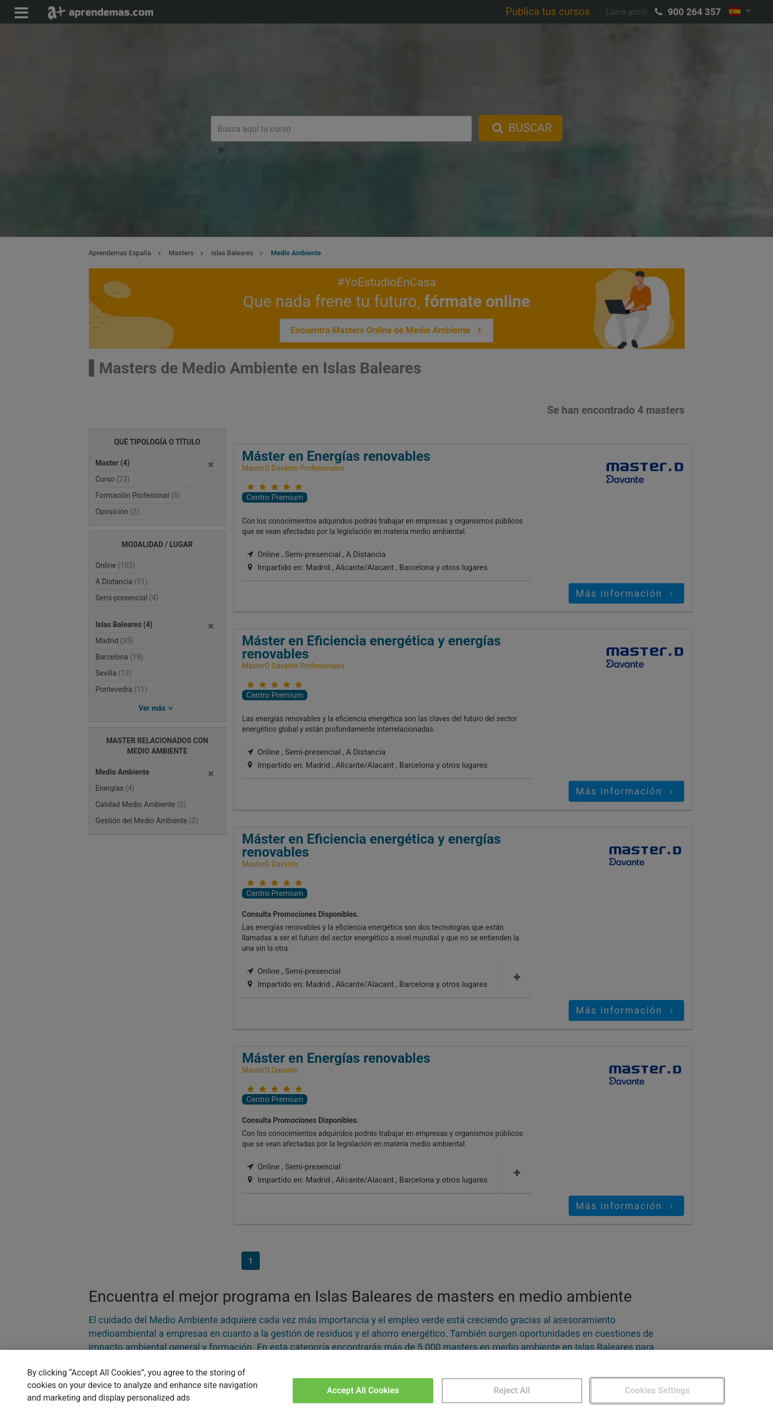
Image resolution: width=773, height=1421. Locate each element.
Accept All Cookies (363, 1390)
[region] (386, 1385)
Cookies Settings (657, 1390)
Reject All (511, 1390)
